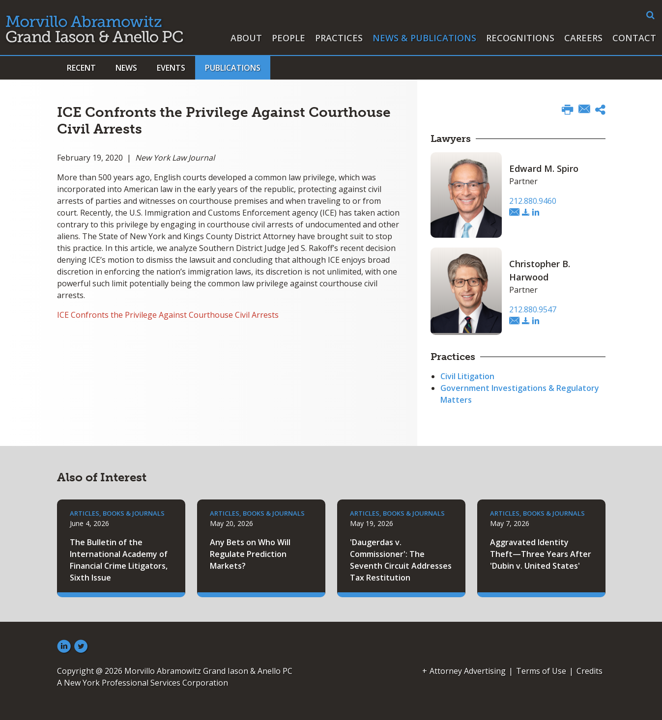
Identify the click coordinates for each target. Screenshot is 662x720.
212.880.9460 (532, 200)
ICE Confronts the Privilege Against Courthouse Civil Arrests (168, 314)
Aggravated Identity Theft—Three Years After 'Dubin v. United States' (540, 554)
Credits (589, 670)
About (246, 38)
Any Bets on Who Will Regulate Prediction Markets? (250, 554)
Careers (583, 38)
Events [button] (171, 67)
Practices (339, 38)
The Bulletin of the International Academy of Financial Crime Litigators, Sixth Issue (119, 560)
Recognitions (520, 38)
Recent (81, 67)
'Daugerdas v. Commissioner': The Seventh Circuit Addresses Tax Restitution (401, 560)
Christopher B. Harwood (539, 270)
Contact (634, 38)
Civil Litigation (467, 376)
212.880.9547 (532, 309)
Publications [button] (232, 67)
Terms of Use (541, 670)
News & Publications (424, 38)
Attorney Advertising (468, 670)
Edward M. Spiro (543, 168)
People (288, 38)
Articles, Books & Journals (117, 513)
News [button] (126, 67)
